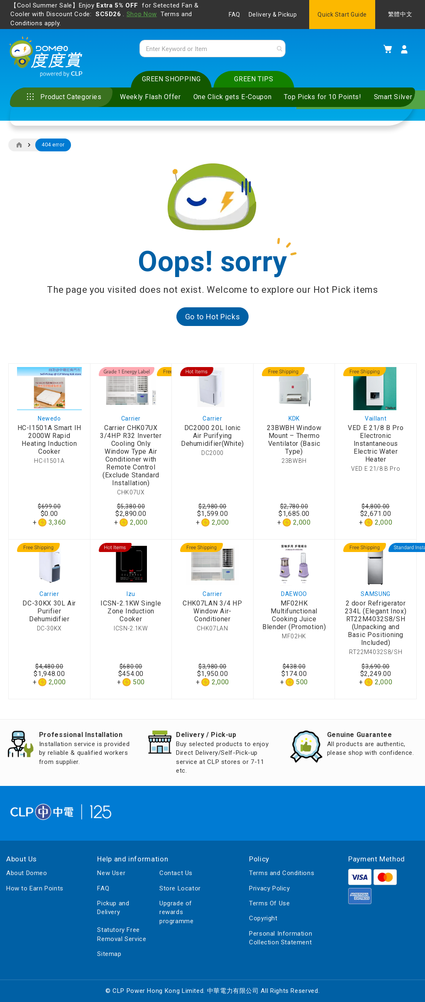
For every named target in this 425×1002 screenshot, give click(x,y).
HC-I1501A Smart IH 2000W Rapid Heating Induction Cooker (49, 441)
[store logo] (48, 58)
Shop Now (142, 14)
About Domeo (26, 873)
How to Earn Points (35, 888)
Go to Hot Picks (212, 318)
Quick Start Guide (342, 14)
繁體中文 (400, 14)
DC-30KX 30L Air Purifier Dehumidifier (49, 613)
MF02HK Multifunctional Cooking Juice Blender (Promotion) (294, 616)
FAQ (234, 14)
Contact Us (176, 873)
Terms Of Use (269, 903)
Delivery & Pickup (273, 14)
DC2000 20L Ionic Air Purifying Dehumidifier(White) (212, 437)
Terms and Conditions (281, 873)
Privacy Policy (269, 888)
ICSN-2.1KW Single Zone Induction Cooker (130, 613)
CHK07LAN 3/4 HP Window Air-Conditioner (212, 613)
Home (19, 146)
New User (111, 873)
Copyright (263, 918)
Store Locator (180, 888)
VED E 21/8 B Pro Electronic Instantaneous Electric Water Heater (375, 445)
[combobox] (212, 49)
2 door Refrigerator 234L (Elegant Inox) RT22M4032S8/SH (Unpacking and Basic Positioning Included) (375, 624)
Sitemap (109, 954)
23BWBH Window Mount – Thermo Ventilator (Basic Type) (294, 441)
